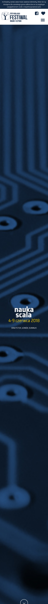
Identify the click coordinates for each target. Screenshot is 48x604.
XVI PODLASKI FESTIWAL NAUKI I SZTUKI (14, 17)
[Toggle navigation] (43, 20)
